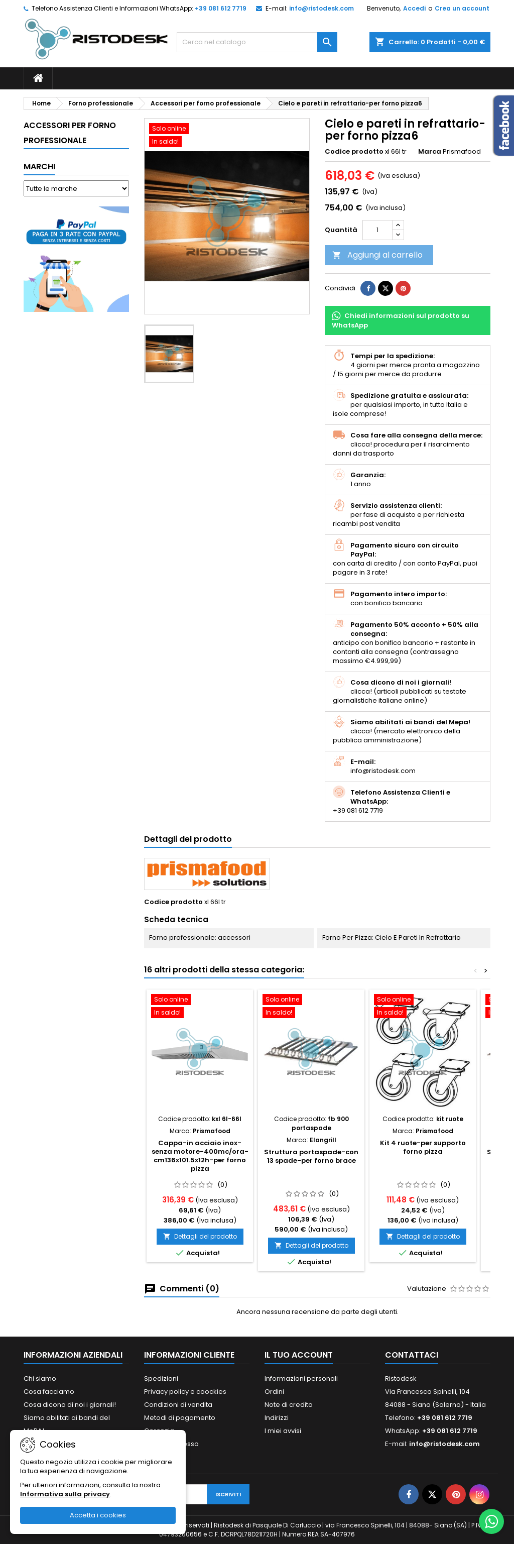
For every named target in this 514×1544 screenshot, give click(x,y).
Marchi (39, 166)
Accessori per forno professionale (70, 133)
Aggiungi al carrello (377, 255)
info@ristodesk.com (321, 8)
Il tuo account (299, 1355)
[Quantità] (377, 230)
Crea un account (462, 8)
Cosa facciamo (49, 1391)
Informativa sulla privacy (65, 1494)
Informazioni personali (301, 1378)
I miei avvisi (283, 1431)
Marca (429, 151)
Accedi (414, 8)
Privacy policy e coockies (185, 1391)
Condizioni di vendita (178, 1404)
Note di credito (289, 1404)
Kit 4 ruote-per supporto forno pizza (423, 1147)
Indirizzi (277, 1417)
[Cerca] (257, 42)
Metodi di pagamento (179, 1417)
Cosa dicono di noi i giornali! (70, 1404)
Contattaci (411, 1355)
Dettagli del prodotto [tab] (188, 839)
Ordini (274, 1391)
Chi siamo (40, 1378)
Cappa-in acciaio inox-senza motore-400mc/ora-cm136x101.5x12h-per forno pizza (200, 1155)
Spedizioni (161, 1378)
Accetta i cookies (98, 1515)
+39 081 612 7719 (220, 8)
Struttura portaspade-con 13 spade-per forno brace (311, 1156)
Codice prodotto (354, 151)
